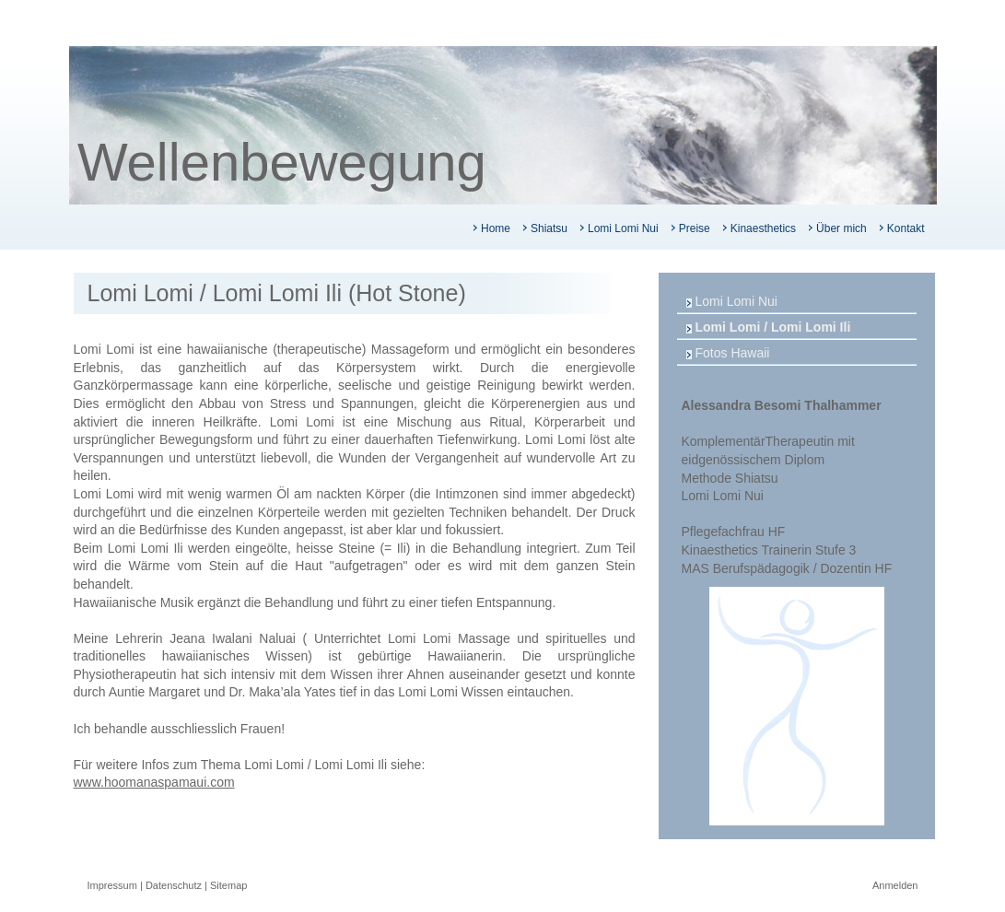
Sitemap (228, 885)
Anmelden (895, 885)
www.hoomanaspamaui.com (154, 782)
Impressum (112, 885)
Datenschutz (174, 885)
